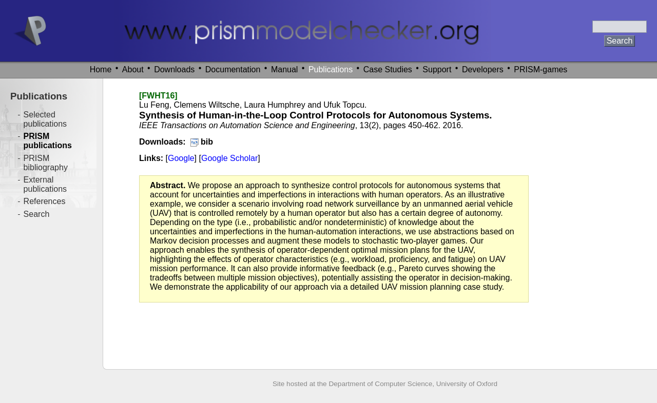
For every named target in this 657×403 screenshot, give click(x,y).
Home (101, 69)
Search (37, 214)
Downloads (174, 69)
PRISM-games (540, 69)
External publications (45, 184)
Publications (330, 69)
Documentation (233, 69)
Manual (284, 69)
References (45, 201)
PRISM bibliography (46, 163)
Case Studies (387, 69)
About (133, 69)
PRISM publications (48, 141)
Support (436, 69)
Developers (483, 69)
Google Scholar (229, 158)
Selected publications (45, 119)
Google (181, 158)
